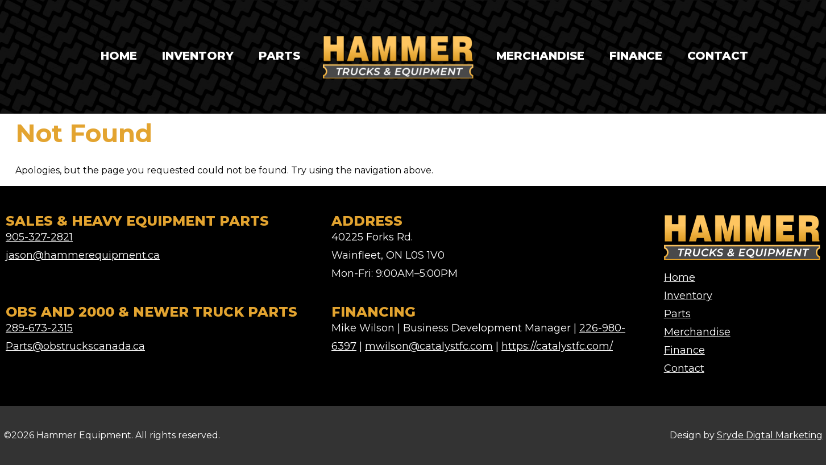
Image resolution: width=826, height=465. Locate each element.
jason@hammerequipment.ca (83, 255)
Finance (635, 56)
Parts (279, 56)
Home (119, 56)
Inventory (198, 56)
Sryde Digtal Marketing (770, 435)
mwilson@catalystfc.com (429, 346)
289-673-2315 (39, 328)
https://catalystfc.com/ (557, 346)
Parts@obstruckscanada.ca (75, 346)
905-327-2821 (39, 237)
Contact (717, 56)
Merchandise (540, 56)
